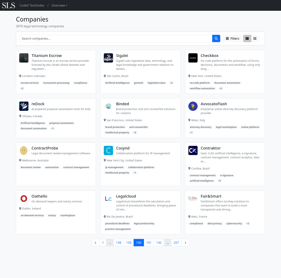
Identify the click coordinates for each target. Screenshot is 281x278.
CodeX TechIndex (32, 5)
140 (138, 242)
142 (158, 242)
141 (148, 242)
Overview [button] (58, 5)
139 (128, 242)
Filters (232, 38)
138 (118, 242)
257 (176, 242)
